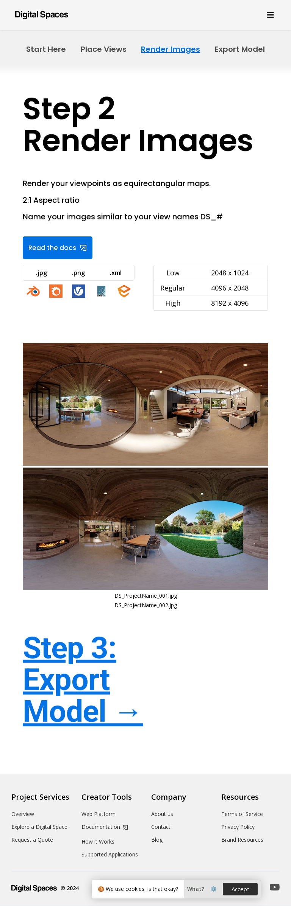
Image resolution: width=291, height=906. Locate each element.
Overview (22, 814)
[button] (267, 15)
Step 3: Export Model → (83, 680)
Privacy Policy (238, 827)
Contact (161, 827)
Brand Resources (242, 840)
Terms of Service (242, 814)
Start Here (46, 49)
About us (162, 814)
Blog (157, 840)
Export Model (240, 49)
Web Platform (98, 814)
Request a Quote (32, 840)
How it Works (97, 842)
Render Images (170, 49)
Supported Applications (109, 855)
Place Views (104, 49)
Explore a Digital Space (39, 827)
